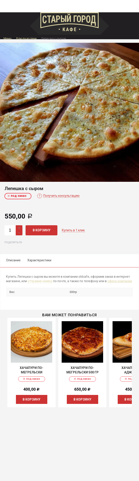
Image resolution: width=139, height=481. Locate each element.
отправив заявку (40, 281)
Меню (8, 38)
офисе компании (119, 281)
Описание (13, 260)
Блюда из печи (26, 38)
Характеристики (39, 260)
